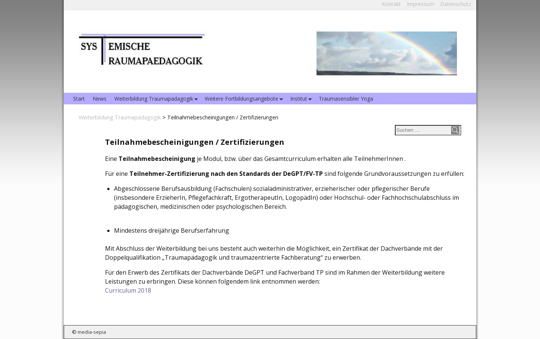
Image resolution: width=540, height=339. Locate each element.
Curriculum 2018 (128, 290)
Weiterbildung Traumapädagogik (157, 98)
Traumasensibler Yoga (346, 98)
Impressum (420, 3)
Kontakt (391, 3)
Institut (302, 98)
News (99, 98)
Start (79, 98)
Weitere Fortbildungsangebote (245, 98)
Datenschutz (455, 3)
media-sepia (92, 332)
